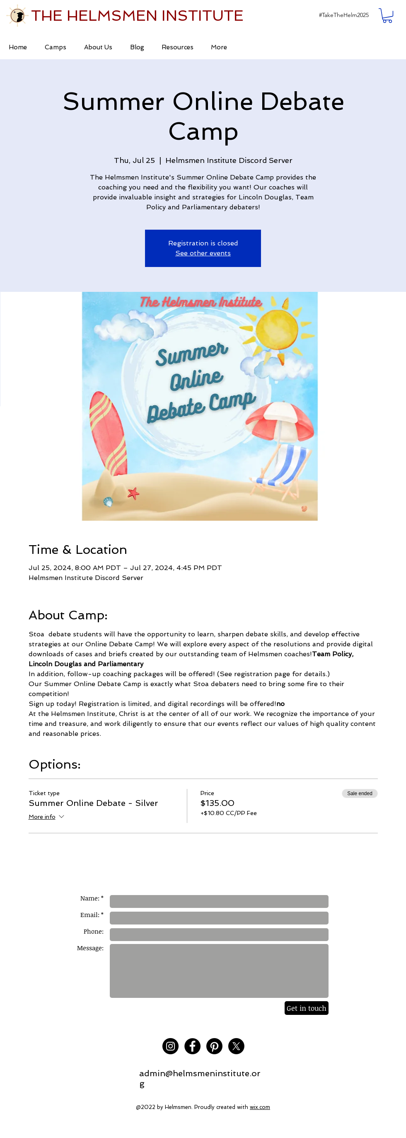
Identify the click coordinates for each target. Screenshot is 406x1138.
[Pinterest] (214, 1046)
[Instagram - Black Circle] (170, 1046)
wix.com (260, 1107)
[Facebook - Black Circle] (192, 1046)
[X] (236, 1046)
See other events (203, 253)
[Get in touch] (307, 1008)
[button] (344, 15)
